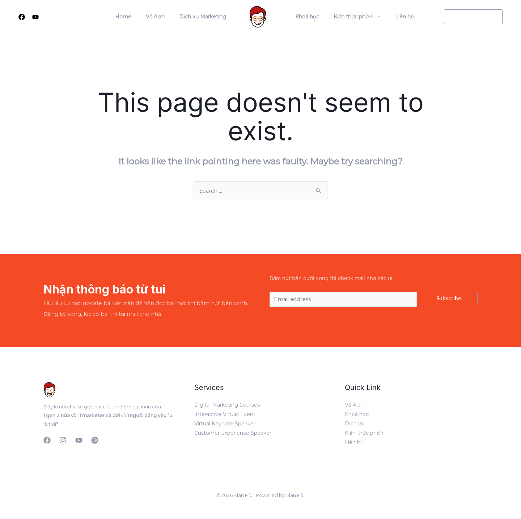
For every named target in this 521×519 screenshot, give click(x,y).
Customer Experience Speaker (232, 434)
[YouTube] (78, 441)
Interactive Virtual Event (224, 415)
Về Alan (161, 16)
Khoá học (305, 16)
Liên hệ (393, 16)
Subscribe (448, 298)
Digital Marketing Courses (227, 406)
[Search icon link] (50, 16)
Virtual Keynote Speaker (224, 425)
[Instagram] (63, 441)
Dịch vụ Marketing (204, 16)
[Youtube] (35, 17)
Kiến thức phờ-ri (347, 16)
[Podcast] (94, 441)
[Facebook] (21, 17)
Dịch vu (354, 425)
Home (134, 16)
